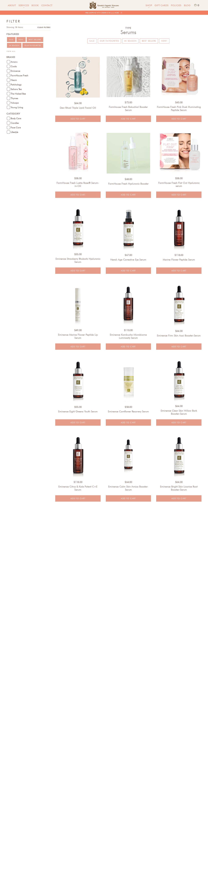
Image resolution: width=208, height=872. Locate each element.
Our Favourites (109, 41)
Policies (176, 5)
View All (11, 51)
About (12, 5)
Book (35, 5)
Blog (187, 5)
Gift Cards (161, 5)
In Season (130, 41)
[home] (104, 5)
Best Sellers (149, 41)
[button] (23, 5)
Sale (91, 41)
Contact (47, 5)
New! (164, 41)
